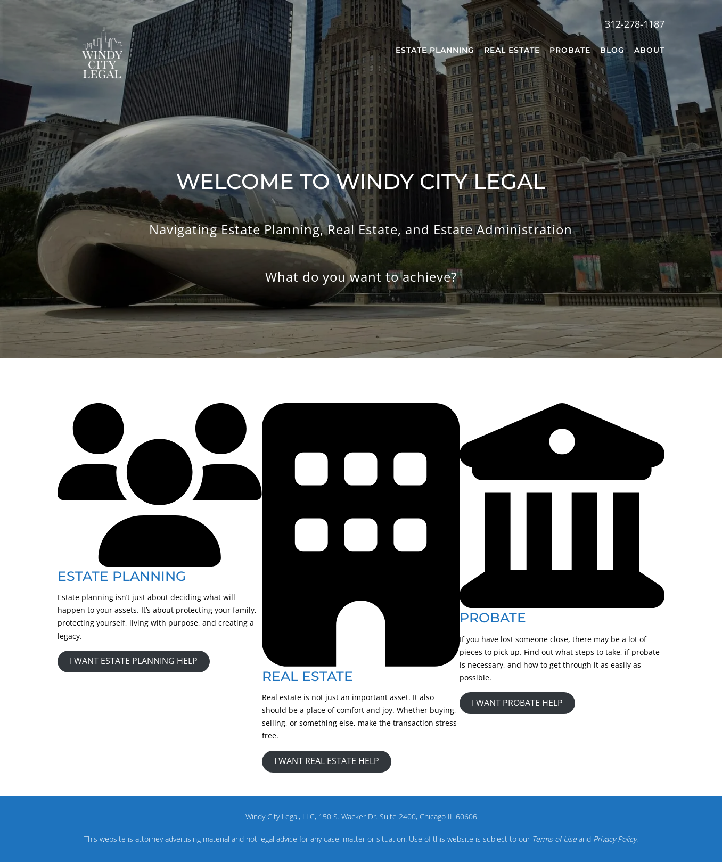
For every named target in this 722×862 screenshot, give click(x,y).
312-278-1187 (634, 24)
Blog (612, 50)
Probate (569, 50)
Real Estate (512, 50)
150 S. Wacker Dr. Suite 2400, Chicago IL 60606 (397, 816)
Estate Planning (435, 50)
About (649, 50)
